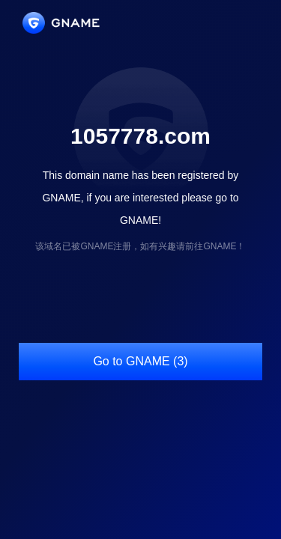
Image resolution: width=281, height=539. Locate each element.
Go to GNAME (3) (140, 361)
